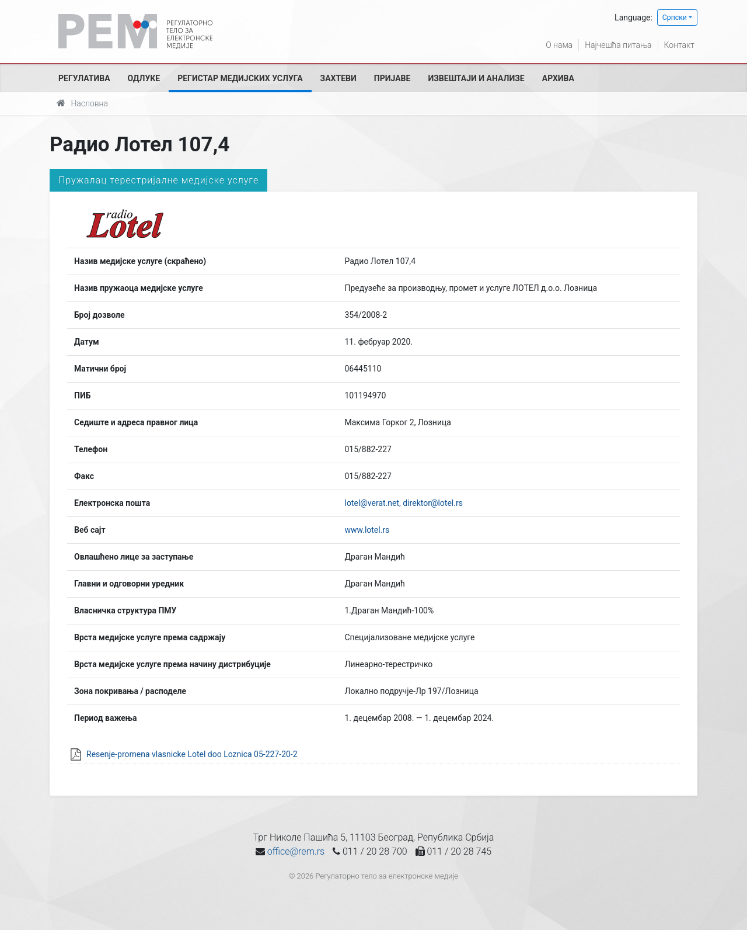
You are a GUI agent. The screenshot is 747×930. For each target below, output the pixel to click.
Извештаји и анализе (476, 78)
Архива (558, 78)
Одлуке (144, 78)
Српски (674, 17)
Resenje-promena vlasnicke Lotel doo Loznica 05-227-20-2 (192, 754)
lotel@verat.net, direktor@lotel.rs (403, 503)
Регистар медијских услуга (239, 78)
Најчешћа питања (618, 45)
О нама (559, 45)
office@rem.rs (295, 851)
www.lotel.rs (366, 530)
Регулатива (84, 78)
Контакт (679, 45)
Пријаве (392, 78)
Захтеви (338, 78)
